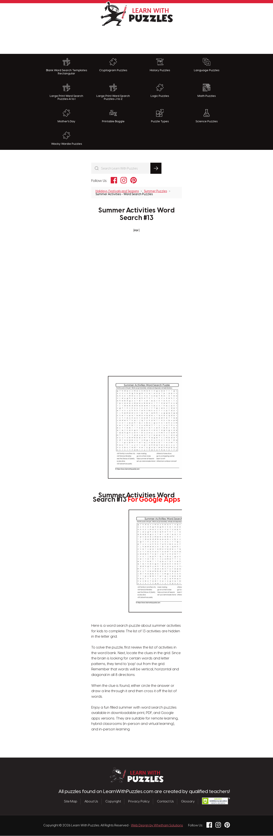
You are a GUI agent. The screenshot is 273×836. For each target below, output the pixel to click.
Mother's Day (66, 116)
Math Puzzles (206, 90)
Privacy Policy (139, 801)
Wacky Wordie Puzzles (66, 138)
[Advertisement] (136, 39)
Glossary (188, 801)
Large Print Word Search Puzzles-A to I (66, 92)
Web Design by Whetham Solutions (157, 825)
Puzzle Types (160, 116)
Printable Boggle (113, 116)
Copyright (113, 801)
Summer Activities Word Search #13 (136, 214)
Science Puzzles (207, 116)
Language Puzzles (206, 65)
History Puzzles (160, 65)
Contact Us (165, 801)
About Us (91, 801)
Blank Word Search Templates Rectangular (66, 66)
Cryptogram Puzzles (113, 65)
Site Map (70, 801)
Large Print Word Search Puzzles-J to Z (113, 92)
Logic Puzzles (160, 90)
